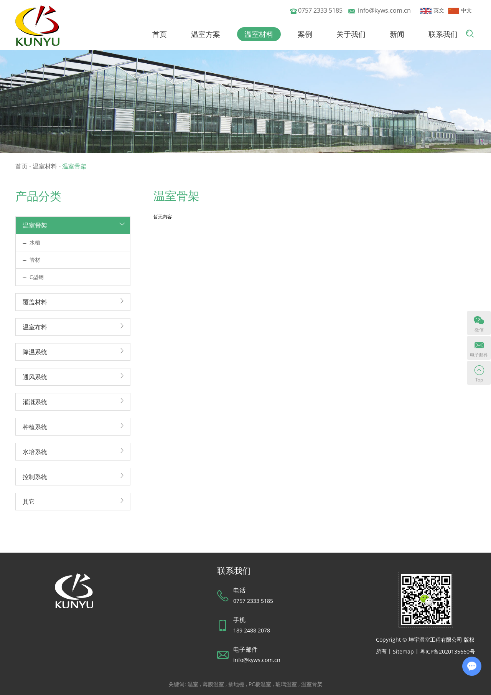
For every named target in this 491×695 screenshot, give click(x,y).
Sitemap (403, 651)
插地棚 (236, 684)
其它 (29, 501)
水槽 (35, 242)
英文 (432, 10)
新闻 (397, 34)
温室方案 (205, 34)
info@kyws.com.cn (384, 10)
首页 (159, 34)
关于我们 (351, 34)
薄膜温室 (213, 684)
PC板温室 (260, 684)
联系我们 (443, 34)
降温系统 (35, 352)
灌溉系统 (35, 402)
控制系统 (35, 476)
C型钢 (37, 277)
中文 (460, 10)
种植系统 (35, 427)
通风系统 (35, 377)
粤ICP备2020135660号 (447, 651)
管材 (35, 259)
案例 (305, 34)
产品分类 (38, 196)
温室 (193, 684)
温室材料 (259, 34)
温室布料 (35, 327)
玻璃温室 (286, 684)
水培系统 (35, 451)
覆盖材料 (35, 302)
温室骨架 (74, 166)
